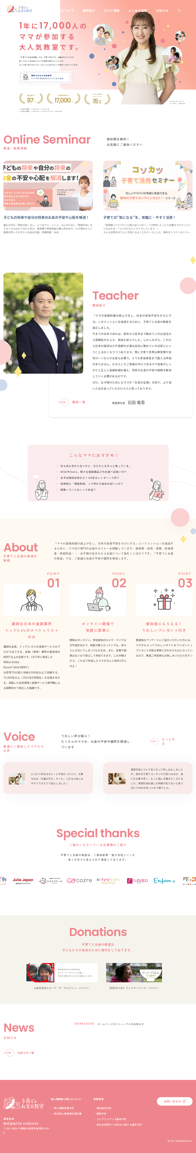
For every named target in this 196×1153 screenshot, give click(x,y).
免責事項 (98, 1099)
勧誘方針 (102, 1113)
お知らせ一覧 (26, 1053)
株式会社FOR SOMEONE (21, 1123)
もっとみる (168, 741)
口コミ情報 (112, 10)
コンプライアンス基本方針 (112, 1119)
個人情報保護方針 (64, 1108)
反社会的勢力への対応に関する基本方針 (119, 1124)
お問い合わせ (172, 1101)
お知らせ (162, 10)
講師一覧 (79, 402)
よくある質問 (137, 10)
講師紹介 (89, 10)
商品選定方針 (104, 1108)
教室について (64, 10)
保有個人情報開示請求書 (68, 1113)
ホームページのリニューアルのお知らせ (120, 1024)
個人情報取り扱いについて (66, 1099)
